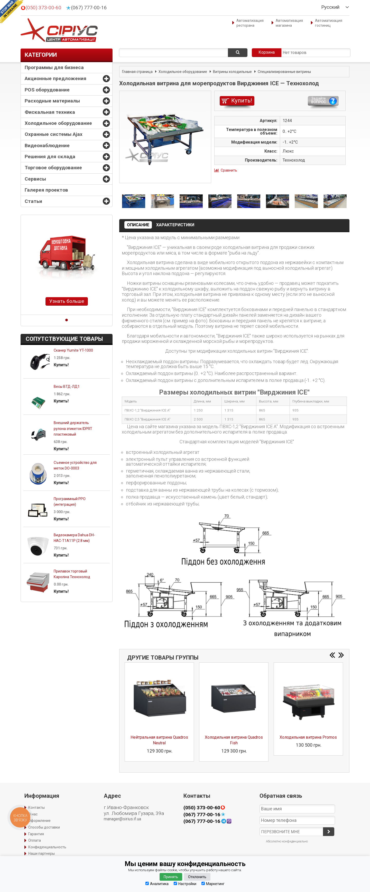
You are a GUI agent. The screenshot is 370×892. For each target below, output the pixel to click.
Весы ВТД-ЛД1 (67, 386)
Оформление (39, 821)
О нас (33, 814)
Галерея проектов (46, 190)
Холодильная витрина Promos (308, 737)
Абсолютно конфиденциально (287, 841)
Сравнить (229, 170)
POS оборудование (47, 90)
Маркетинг (213, 884)
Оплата (34, 840)
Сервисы (35, 179)
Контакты (36, 807)
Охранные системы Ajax (53, 134)
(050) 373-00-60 (43, 8)
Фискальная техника (50, 112)
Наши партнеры (41, 853)
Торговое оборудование (53, 168)
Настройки (185, 884)
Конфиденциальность (47, 847)
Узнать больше (66, 301)
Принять (171, 877)
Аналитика (157, 884)
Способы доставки (44, 827)
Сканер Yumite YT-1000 (73, 350)
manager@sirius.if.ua (122, 818)
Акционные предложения (55, 78)
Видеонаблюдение (47, 145)
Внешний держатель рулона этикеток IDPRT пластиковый (73, 428)
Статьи (33, 201)
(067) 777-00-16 (89, 8)
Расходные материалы (52, 101)
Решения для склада (50, 156)
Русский (330, 7)
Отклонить (197, 877)
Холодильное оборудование (58, 123)
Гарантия (36, 834)
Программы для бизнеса (54, 67)
